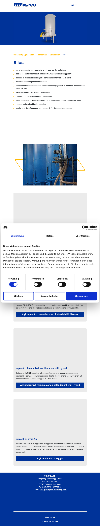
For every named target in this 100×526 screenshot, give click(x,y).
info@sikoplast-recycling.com (53, 490)
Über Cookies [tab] (83, 236)
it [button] (74, 5)
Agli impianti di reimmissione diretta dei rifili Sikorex (50, 314)
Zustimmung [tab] (17, 236)
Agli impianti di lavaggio (50, 458)
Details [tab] (50, 236)
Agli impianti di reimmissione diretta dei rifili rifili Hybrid (50, 385)
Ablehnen (18, 296)
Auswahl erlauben (50, 296)
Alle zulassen (81, 296)
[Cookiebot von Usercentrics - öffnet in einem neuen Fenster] (84, 227)
